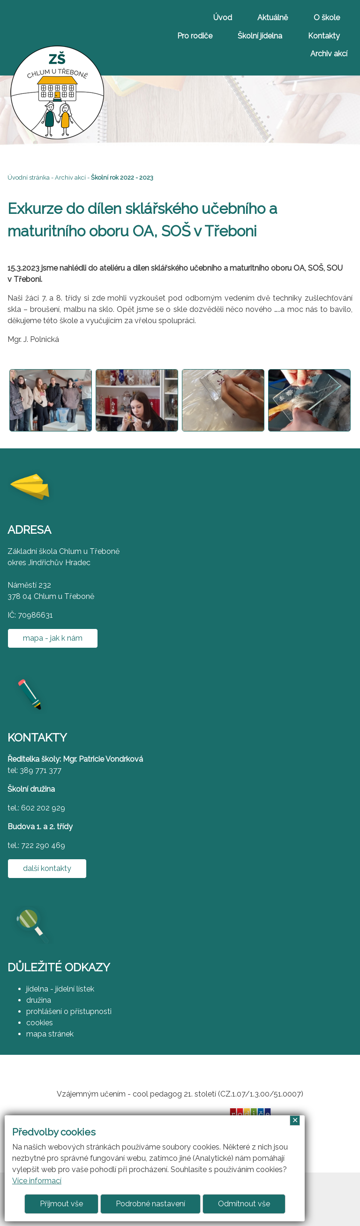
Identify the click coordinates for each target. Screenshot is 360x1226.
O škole (327, 17)
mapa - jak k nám (52, 638)
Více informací (36, 1180)
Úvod (222, 17)
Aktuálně (272, 17)
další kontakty (47, 868)
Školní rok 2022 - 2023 (122, 177)
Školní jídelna (260, 35)
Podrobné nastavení (150, 1203)
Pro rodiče (194, 35)
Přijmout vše (61, 1203)
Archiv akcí (328, 53)
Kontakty (324, 35)
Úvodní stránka (29, 177)
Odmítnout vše (244, 1203)
